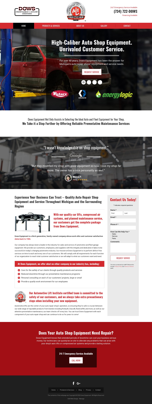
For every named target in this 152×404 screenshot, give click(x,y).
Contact (127, 25)
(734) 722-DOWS (125, 11)
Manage (81, 399)
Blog (80, 390)
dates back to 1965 (22, 239)
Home (23, 25)
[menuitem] (23, 26)
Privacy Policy (118, 266)
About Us (80, 25)
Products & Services (51, 25)
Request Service (91, 72)
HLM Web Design (73, 399)
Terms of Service (129, 266)
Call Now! (76, 360)
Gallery (104, 25)
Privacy (88, 390)
